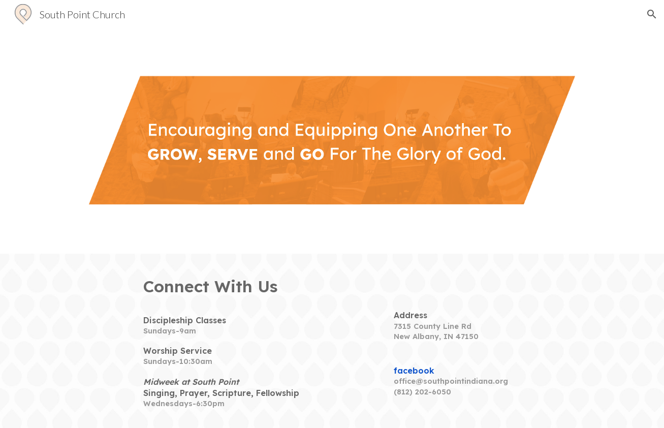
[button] (652, 14)
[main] (232, 286)
